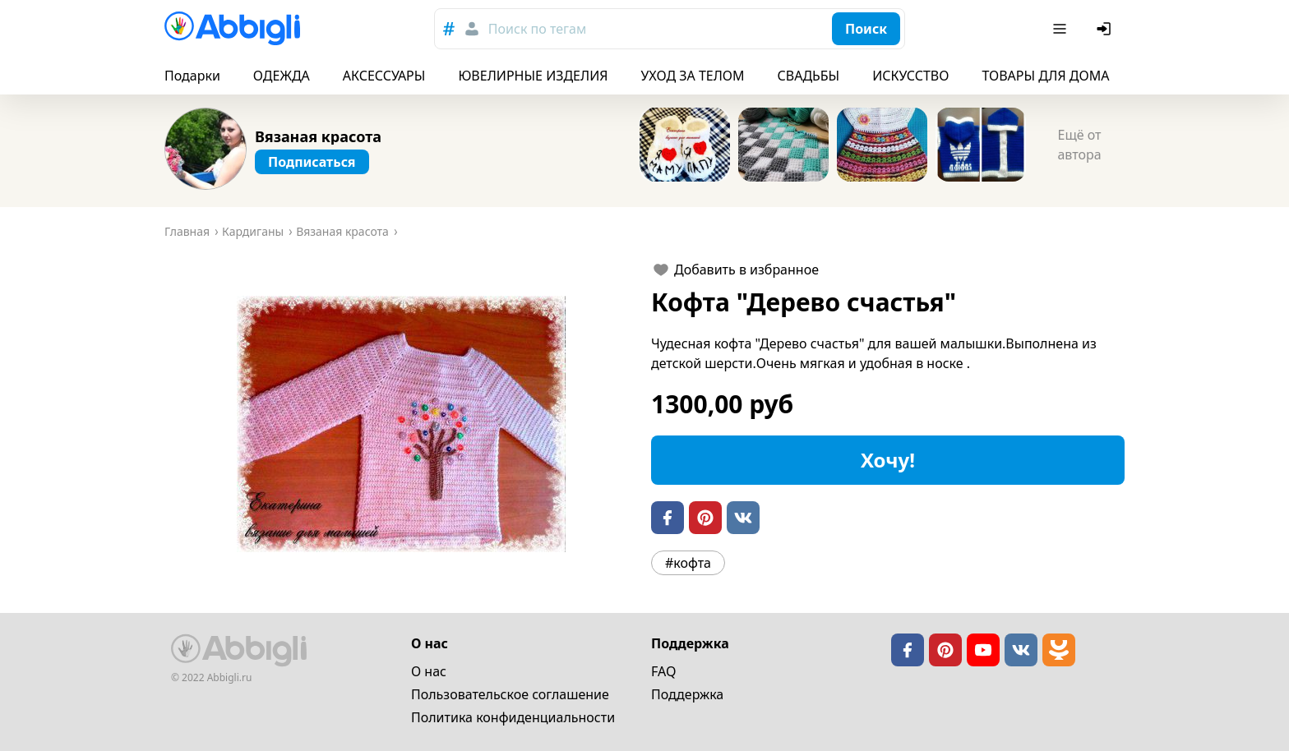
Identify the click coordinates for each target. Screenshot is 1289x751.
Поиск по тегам (537, 29)
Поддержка (687, 694)
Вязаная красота (318, 136)
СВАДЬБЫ (809, 76)
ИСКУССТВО (910, 76)
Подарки (192, 76)
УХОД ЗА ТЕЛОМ (693, 76)
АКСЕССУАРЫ (384, 76)
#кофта (688, 563)
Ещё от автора (1079, 145)
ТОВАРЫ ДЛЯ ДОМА (1045, 76)
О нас (428, 671)
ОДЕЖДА (281, 76)
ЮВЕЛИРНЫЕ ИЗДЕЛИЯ (533, 76)
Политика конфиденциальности (513, 717)
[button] (401, 424)
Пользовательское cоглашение (510, 694)
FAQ (663, 671)
